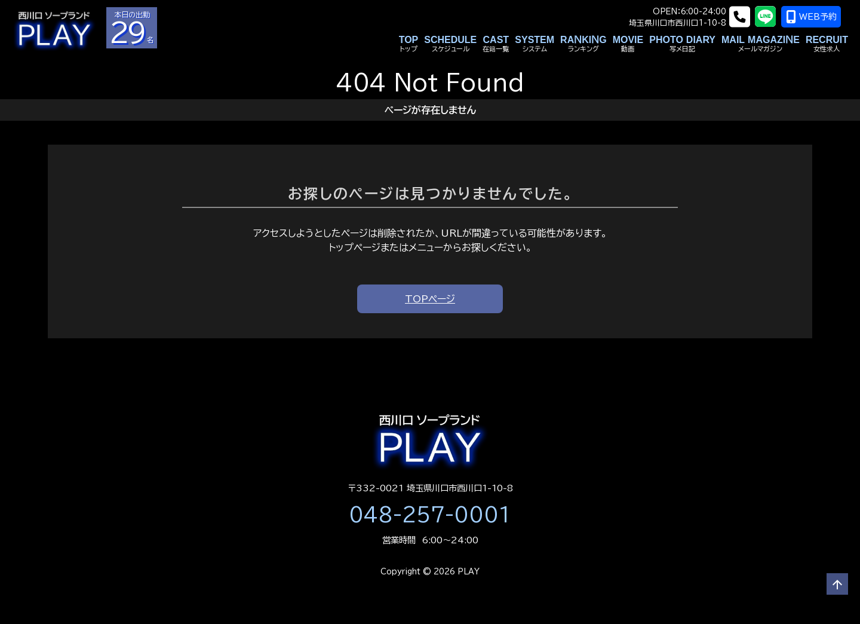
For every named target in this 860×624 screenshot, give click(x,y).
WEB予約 (818, 16)
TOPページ (430, 299)
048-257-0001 (430, 514)
